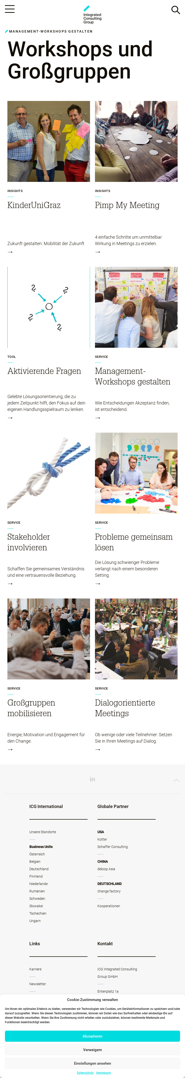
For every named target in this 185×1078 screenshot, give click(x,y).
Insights (15, 191)
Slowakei (36, 907)
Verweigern (92, 1050)
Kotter (102, 840)
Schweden (37, 899)
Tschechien (37, 914)
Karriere (35, 970)
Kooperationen (108, 907)
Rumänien (37, 892)
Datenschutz (85, 1072)
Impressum (103, 1072)
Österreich (37, 855)
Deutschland (39, 870)
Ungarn (35, 922)
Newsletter (37, 985)
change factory (109, 892)
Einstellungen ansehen (92, 1063)
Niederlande (38, 884)
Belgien (34, 862)
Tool (11, 357)
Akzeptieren (92, 1036)
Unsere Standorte (42, 833)
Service (101, 357)
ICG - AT (92, 15)
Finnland (36, 877)
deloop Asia (106, 870)
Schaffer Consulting (112, 847)
